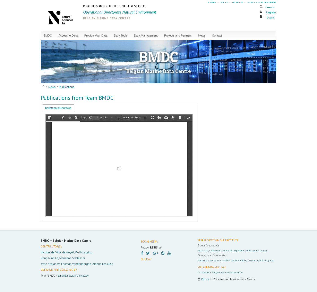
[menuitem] (49, 35)
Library (263, 250)
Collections (215, 250)
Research (203, 250)
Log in (271, 17)
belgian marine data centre (261, 2)
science (224, 2)
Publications (252, 250)
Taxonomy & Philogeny (260, 260)
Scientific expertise (233, 250)
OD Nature (203, 272)
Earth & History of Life (234, 260)
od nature (237, 2)
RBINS (205, 279)
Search (270, 7)
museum (212, 2)
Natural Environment (209, 260)
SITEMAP (146, 259)
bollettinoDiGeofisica (58, 108)
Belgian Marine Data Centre (227, 272)
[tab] (58, 107)
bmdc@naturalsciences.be (73, 275)
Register (271, 12)
